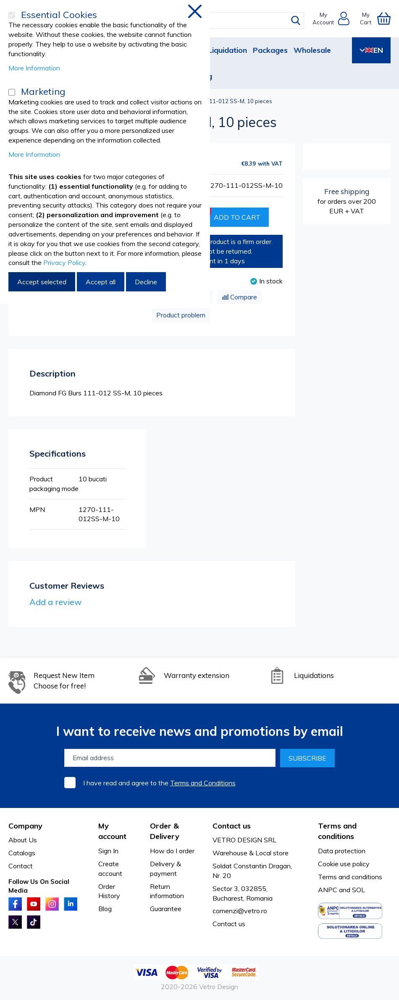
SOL (358, 890)
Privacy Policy (64, 262)
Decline (146, 282)
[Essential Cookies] (11, 15)
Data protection (341, 851)
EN (371, 50)
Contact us (229, 923)
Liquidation (227, 50)
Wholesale (312, 50)
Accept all (101, 282)
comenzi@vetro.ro (240, 910)
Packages (270, 50)
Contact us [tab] (232, 826)
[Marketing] (11, 92)
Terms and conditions (350, 877)
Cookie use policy (344, 864)
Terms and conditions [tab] (337, 831)
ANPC (327, 890)
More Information (34, 68)
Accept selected (41, 282)
